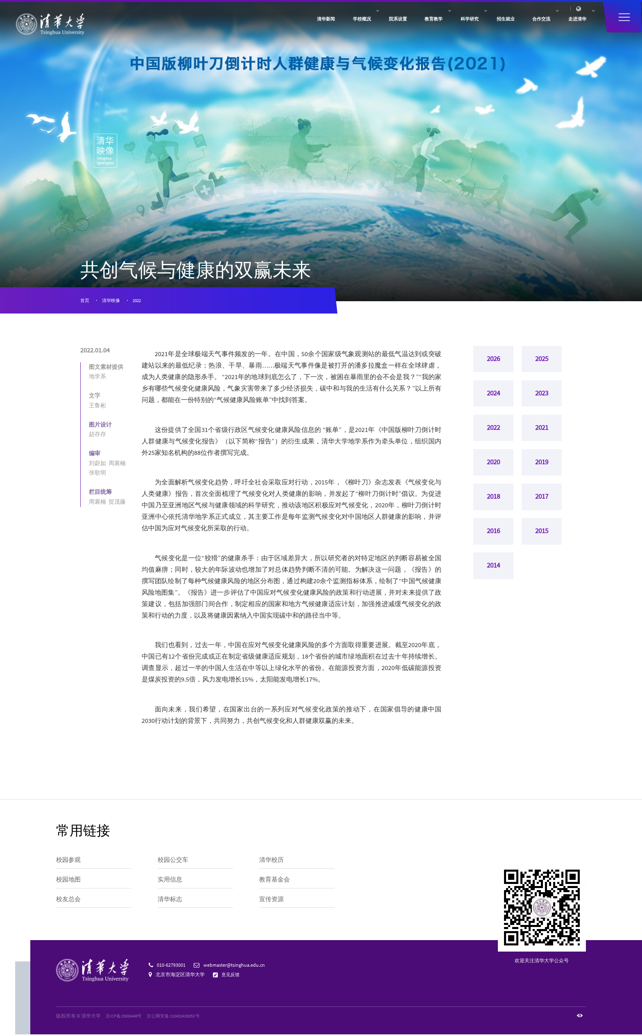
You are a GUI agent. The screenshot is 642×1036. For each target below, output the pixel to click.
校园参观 (69, 862)
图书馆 (513, 12)
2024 (493, 397)
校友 (423, 12)
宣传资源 (272, 902)
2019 (541, 469)
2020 (493, 469)
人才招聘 (459, 12)
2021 (541, 433)
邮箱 (495, 12)
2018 (493, 505)
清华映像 (113, 301)
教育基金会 (275, 882)
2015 (541, 541)
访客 (408, 12)
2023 (541, 397)
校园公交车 (174, 862)
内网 (480, 12)
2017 (541, 505)
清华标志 (171, 902)
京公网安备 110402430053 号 (182, 1017)
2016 (493, 541)
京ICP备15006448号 (126, 1017)
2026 (493, 361)
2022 (141, 301)
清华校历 (272, 862)
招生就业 (448, 28)
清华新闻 (196, 28)
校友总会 (69, 902)
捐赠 (439, 12)
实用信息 (171, 882)
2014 (493, 577)
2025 (541, 361)
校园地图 (69, 882)
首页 (85, 301)
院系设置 (297, 28)
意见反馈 (232, 976)
